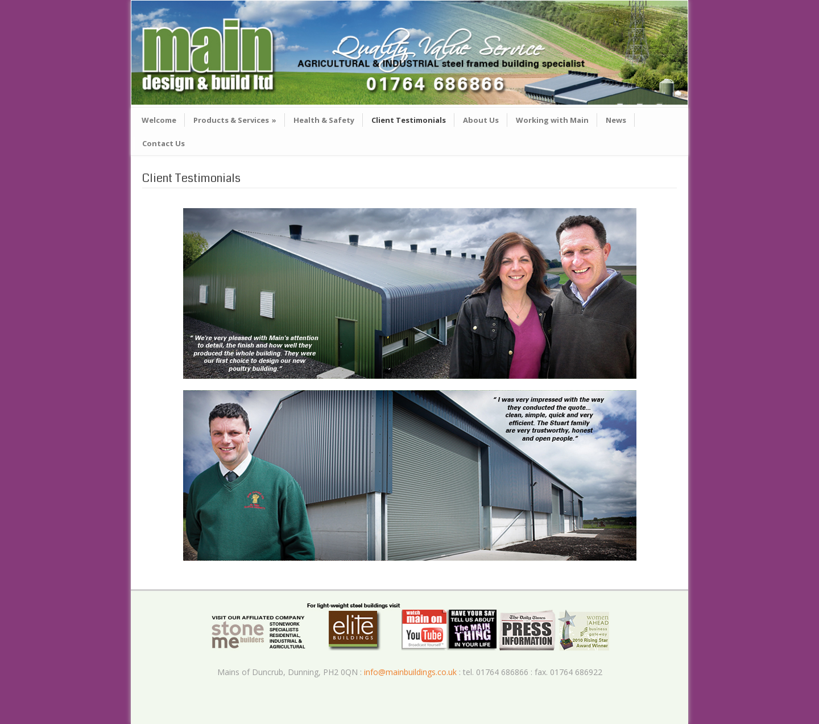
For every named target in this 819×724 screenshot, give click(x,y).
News (616, 120)
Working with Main (552, 120)
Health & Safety (323, 120)
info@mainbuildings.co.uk (410, 672)
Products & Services (234, 120)
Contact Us (163, 143)
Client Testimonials (408, 120)
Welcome (159, 120)
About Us (481, 120)
